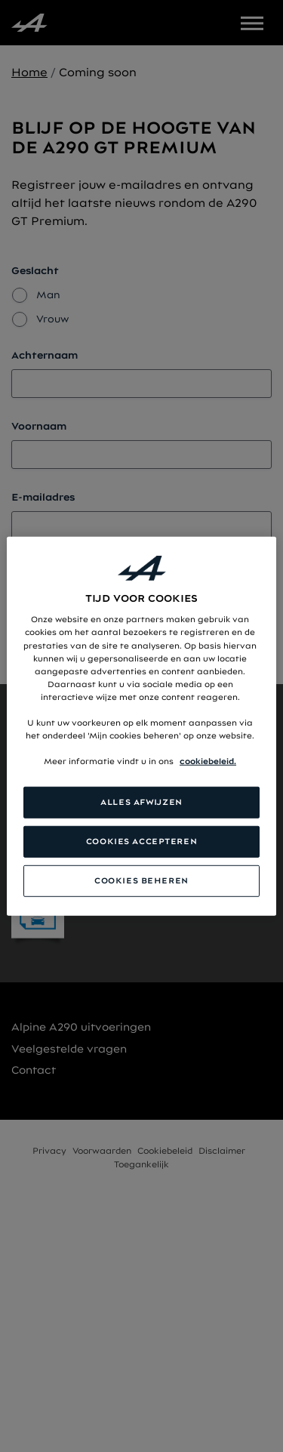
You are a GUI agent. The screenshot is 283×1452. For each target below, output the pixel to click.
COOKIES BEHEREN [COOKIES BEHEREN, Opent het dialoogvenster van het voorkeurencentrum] (141, 880)
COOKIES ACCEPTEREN (141, 841)
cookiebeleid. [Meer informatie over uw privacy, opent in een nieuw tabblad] (208, 761)
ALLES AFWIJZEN (141, 802)
